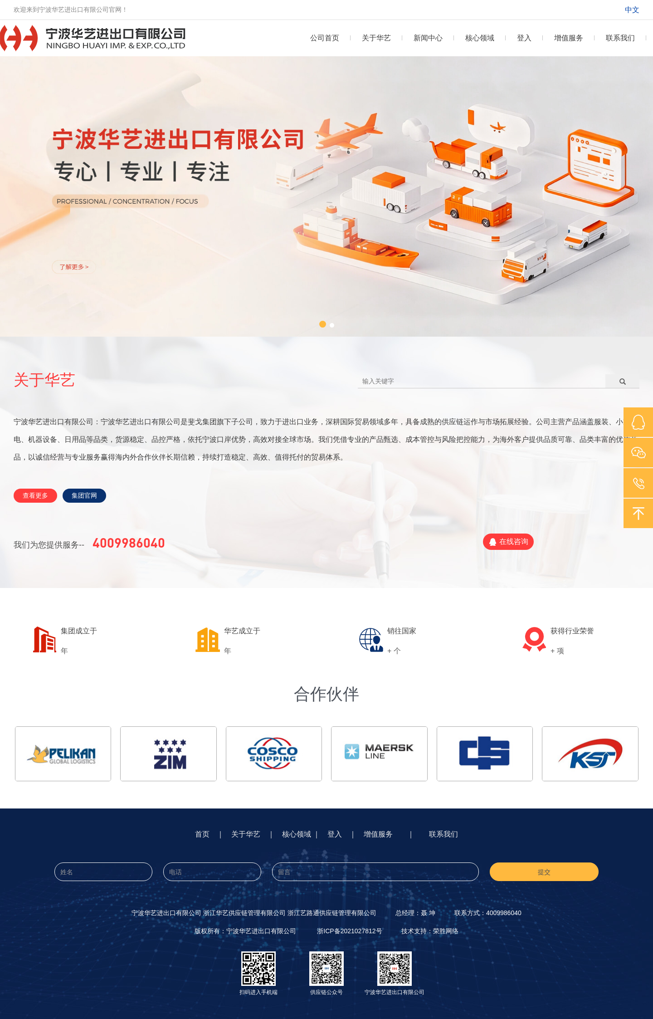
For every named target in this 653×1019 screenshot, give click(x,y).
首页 (202, 834)
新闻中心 (428, 38)
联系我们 (620, 38)
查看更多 (35, 495)
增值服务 (568, 38)
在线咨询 (508, 542)
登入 (524, 38)
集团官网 (84, 495)
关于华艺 (376, 38)
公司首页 (324, 38)
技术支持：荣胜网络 (429, 931)
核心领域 (479, 38)
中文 (632, 10)
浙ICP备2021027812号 (349, 931)
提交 (544, 872)
